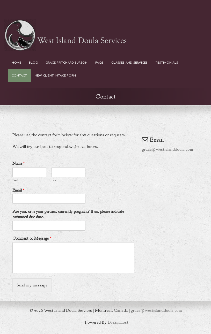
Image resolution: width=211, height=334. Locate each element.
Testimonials (166, 62)
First (15, 180)
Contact (19, 75)
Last (54, 180)
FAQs (99, 62)
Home (16, 62)
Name (18, 163)
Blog (33, 62)
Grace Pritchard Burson (67, 62)
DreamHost (118, 322)
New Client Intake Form (55, 75)
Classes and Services (129, 62)
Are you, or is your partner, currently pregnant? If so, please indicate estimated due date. (68, 214)
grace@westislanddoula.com (167, 149)
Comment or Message (31, 238)
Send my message (32, 285)
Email (18, 190)
